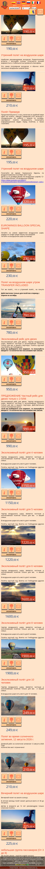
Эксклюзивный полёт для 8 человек (22, 622)
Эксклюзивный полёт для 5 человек (22, 509)
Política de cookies (20, 864)
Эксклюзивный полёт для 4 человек (22, 452)
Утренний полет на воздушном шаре (22, 55)
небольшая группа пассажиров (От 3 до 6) (22, 851)
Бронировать (11, 43)
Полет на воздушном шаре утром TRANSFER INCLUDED (20, 284)
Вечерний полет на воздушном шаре (22, 793)
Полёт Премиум (10, 111)
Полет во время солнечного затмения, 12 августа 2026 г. (17, 738)
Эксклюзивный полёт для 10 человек (17, 681)
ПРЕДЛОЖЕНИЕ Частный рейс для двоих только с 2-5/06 (22, 397)
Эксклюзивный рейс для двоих (19, 339)
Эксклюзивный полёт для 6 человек (22, 566)
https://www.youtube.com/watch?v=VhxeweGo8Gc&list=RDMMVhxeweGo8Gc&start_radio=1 (23, 181)
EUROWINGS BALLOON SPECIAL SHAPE (21, 227)
